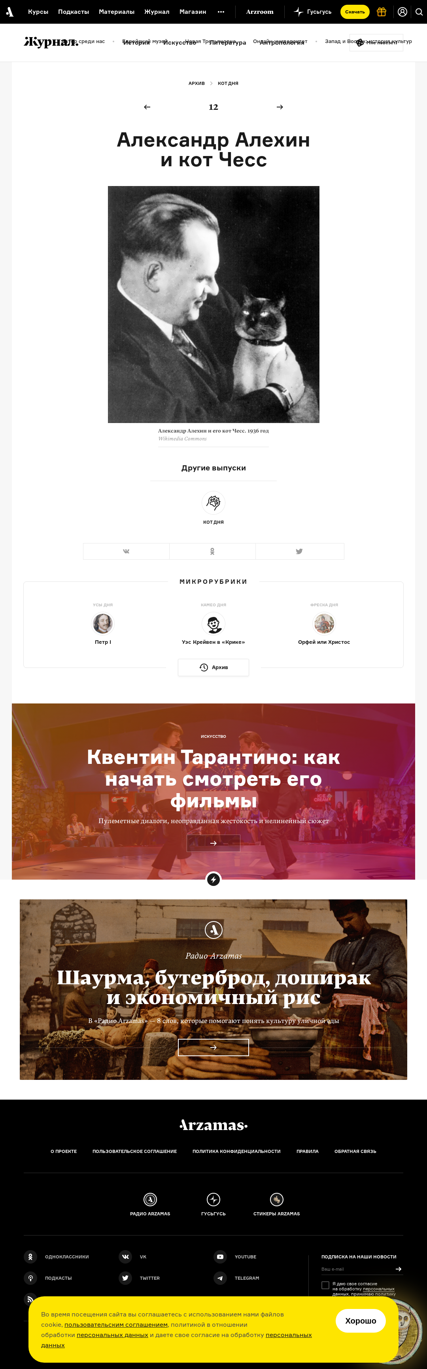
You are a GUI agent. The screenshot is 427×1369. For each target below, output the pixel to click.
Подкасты (73, 11)
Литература (228, 42)
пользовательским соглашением (116, 1324)
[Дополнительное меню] (221, 12)
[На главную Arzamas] (9, 12)
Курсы (38, 11)
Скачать (355, 12)
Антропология (282, 42)
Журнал (157, 11)
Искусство (179, 42)
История (136, 42)
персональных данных (112, 1335)
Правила (308, 1151)
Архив (197, 83)
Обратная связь (355, 1151)
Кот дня (228, 83)
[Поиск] (419, 12)
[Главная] (213, 1124)
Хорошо (360, 1320)
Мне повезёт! (382, 42)
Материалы (116, 11)
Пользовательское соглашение (135, 1151)
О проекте (64, 1151)
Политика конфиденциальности (237, 1151)
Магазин (192, 11)
